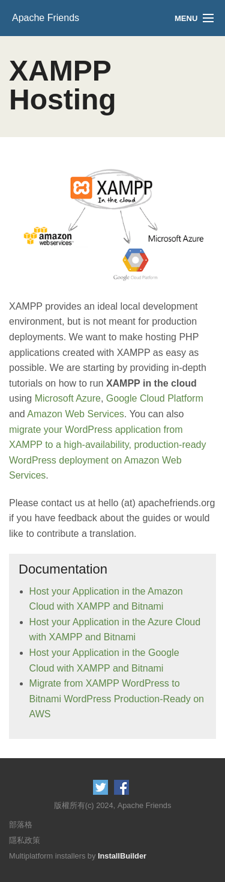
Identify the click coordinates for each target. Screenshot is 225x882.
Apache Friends (45, 18)
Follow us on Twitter (100, 787)
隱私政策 (24, 840)
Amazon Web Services (75, 414)
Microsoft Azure (68, 398)
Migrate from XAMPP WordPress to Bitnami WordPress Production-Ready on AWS (116, 698)
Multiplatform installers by (77, 855)
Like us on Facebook (121, 787)
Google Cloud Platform (154, 398)
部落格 (20, 824)
